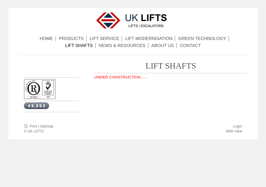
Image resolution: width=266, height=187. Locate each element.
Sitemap (46, 126)
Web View (234, 131)
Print (31, 126)
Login (237, 126)
